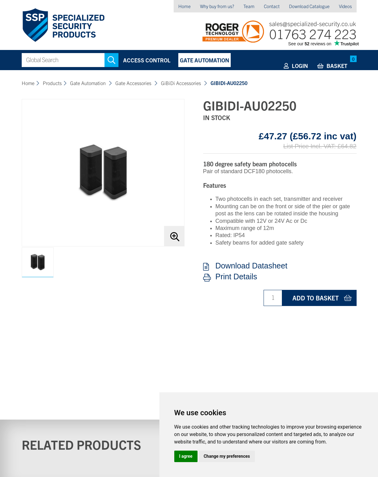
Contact (272, 6)
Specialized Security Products (63, 25)
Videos (345, 6)
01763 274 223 (313, 33)
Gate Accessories (134, 83)
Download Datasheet (251, 266)
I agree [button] (186, 456)
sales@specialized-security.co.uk (312, 23)
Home (184, 6)
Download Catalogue (309, 6)
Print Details (236, 277)
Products (52, 83)
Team (249, 6)
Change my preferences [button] (227, 456)
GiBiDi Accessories (181, 83)
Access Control (147, 60)
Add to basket (315, 298)
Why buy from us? (217, 6)
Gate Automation (204, 60)
